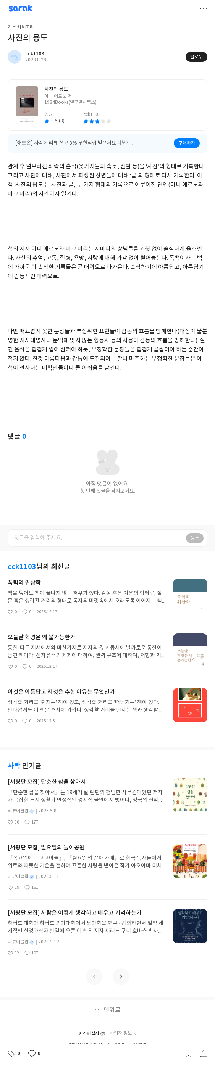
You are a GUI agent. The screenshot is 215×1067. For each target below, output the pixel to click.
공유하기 (203, 1053)
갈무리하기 (188, 1053)
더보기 (203, 8)
